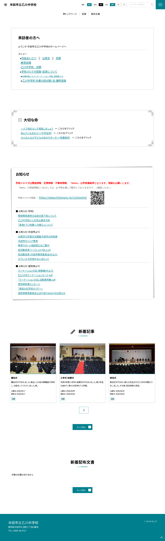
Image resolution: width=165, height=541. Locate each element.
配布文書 (95, 13)
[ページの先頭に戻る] (161, 537)
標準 (112, 5)
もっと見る (81, 427)
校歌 (58, 58)
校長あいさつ (28, 58)
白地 (95, 5)
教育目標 (26, 62)
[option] (33, 373)
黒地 (101, 5)
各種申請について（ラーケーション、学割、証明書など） (43, 76)
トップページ (71, 13)
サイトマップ (151, 521)
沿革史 (46, 58)
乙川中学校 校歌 (31, 67)
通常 (89, 5)
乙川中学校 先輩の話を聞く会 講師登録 (44, 80)
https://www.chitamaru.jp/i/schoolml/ (63, 197)
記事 (84, 13)
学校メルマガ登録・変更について (39, 71)
